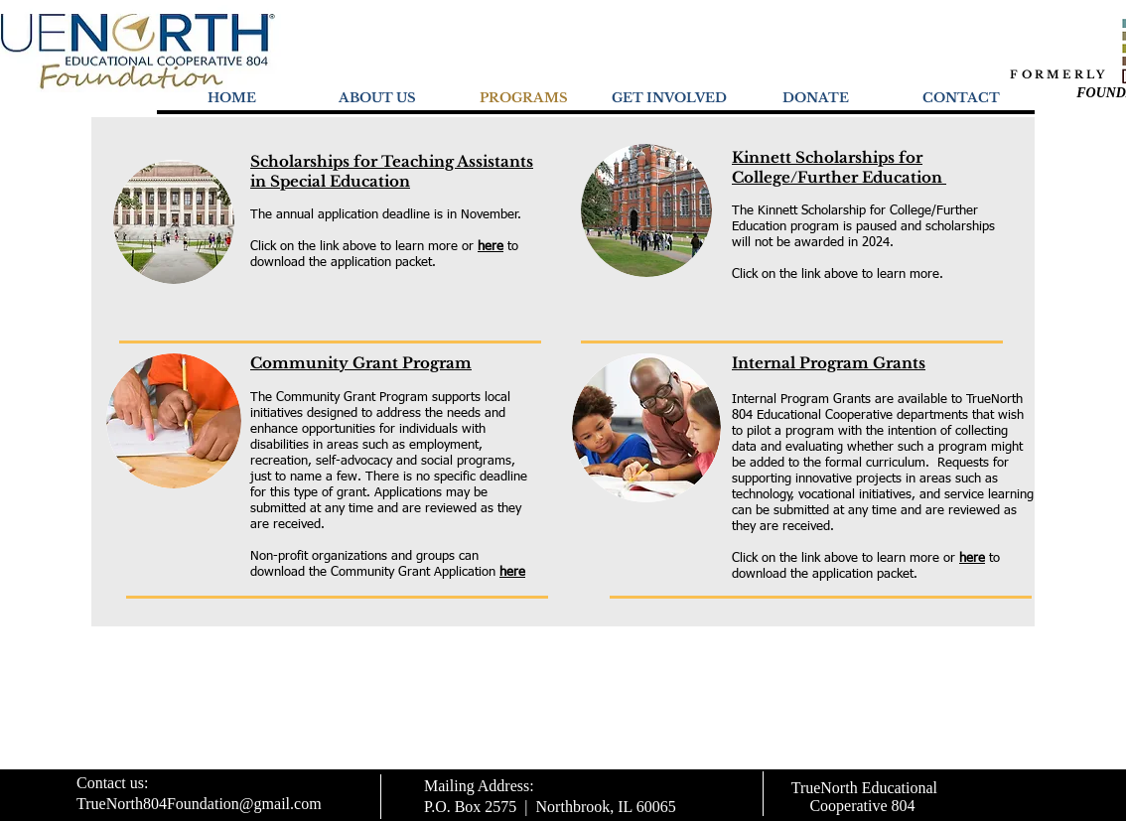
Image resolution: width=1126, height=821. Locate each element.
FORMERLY (1058, 74)
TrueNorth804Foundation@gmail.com (199, 803)
